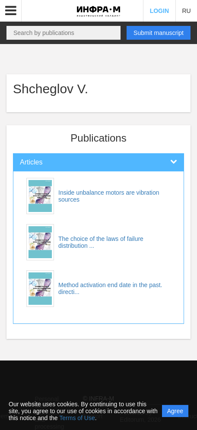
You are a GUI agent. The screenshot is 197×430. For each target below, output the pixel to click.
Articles (31, 162)
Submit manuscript (158, 32)
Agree (175, 411)
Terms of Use (77, 417)
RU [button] (186, 10)
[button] (11, 11)
